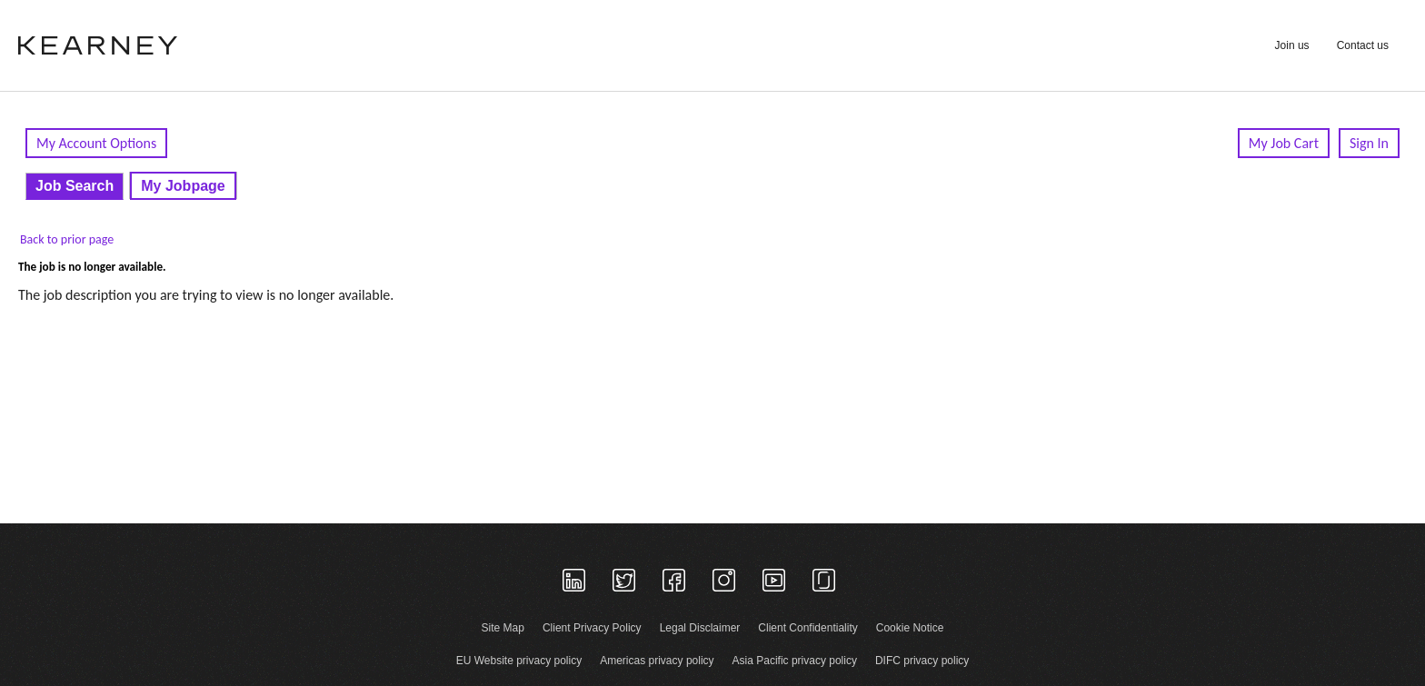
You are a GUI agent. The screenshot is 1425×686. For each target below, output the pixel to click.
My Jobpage (182, 186)
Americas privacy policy (656, 660)
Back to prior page (67, 239)
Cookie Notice (910, 627)
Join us (1292, 45)
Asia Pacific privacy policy (794, 660)
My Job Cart (1284, 143)
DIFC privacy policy (922, 660)
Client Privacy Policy (592, 627)
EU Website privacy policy (519, 660)
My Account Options (96, 143)
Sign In (1369, 143)
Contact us (1363, 45)
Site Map (503, 627)
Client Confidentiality (807, 627)
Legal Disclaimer (700, 627)
